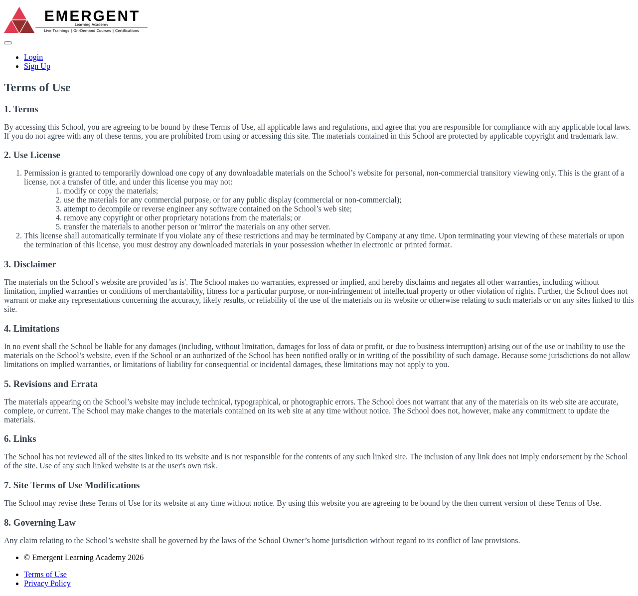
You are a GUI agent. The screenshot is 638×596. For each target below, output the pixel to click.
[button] (8, 42)
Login (33, 57)
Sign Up (37, 66)
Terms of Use (45, 574)
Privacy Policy (47, 583)
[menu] (319, 62)
